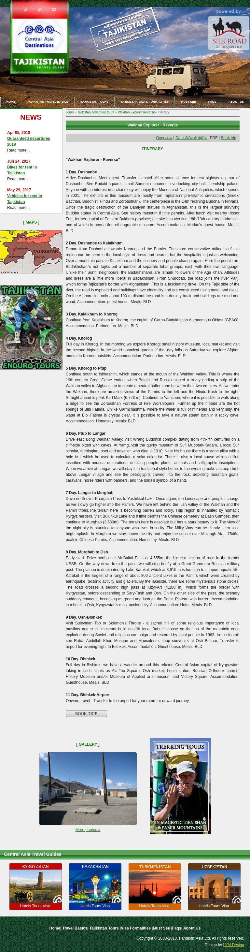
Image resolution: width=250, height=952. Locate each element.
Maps (31, 222)
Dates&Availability (191, 138)
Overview (164, 138)
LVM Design (233, 945)
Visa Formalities (136, 928)
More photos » (88, 830)
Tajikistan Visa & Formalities (145, 101)
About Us (192, 928)
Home (11, 101)
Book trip (228, 138)
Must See (188, 101)
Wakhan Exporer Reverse (136, 112)
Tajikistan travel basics (47, 101)
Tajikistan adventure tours (95, 112)
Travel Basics (74, 928)
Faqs (212, 101)
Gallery (88, 744)
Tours (70, 112)
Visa (46, 906)
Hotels (25, 906)
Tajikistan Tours (94, 101)
